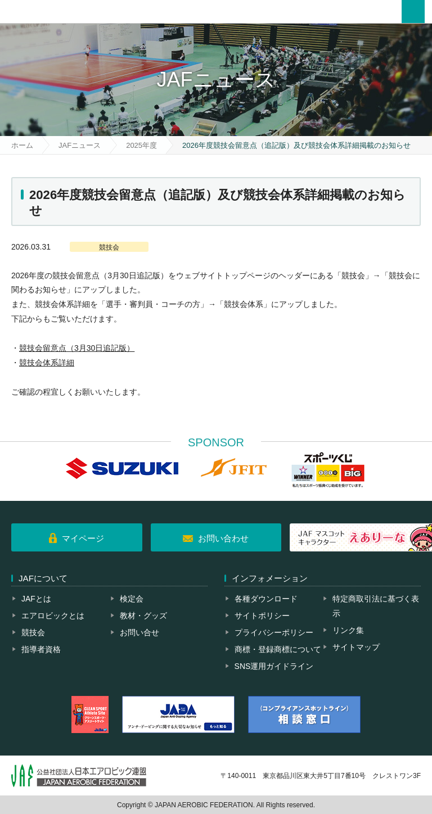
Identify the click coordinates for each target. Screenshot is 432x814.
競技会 (33, 632)
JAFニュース (79, 145)
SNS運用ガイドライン (274, 666)
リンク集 (348, 630)
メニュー (413, 11)
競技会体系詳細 (46, 362)
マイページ (83, 538)
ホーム (22, 145)
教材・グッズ (143, 615)
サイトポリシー (262, 615)
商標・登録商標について (278, 649)
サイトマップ (356, 647)
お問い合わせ (223, 538)
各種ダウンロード (266, 598)
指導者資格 (41, 649)
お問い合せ (139, 632)
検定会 (131, 598)
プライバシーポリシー (274, 632)
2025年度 (141, 145)
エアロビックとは (52, 615)
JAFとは (36, 598)
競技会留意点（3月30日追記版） (76, 347)
